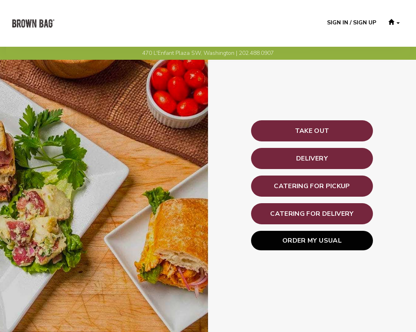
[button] (394, 23)
